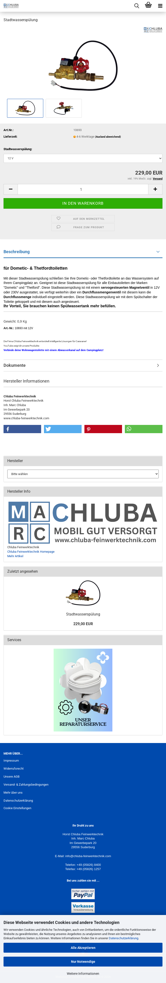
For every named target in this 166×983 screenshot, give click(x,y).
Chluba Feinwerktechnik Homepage (31, 551)
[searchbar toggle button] (136, 6)
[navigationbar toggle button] (160, 6)
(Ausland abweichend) (108, 136)
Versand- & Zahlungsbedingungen (26, 784)
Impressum (11, 760)
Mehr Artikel (15, 556)
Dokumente (15, 365)
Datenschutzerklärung (123, 938)
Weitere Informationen (83, 973)
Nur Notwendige (83, 961)
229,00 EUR (83, 624)
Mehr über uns (13, 792)
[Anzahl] (83, 189)
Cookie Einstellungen (17, 808)
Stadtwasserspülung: (18, 149)
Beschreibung (17, 251)
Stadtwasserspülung (83, 614)
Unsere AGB (12, 776)
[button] (11, 189)
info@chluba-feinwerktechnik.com (88, 856)
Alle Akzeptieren (83, 948)
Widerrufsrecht (14, 768)
